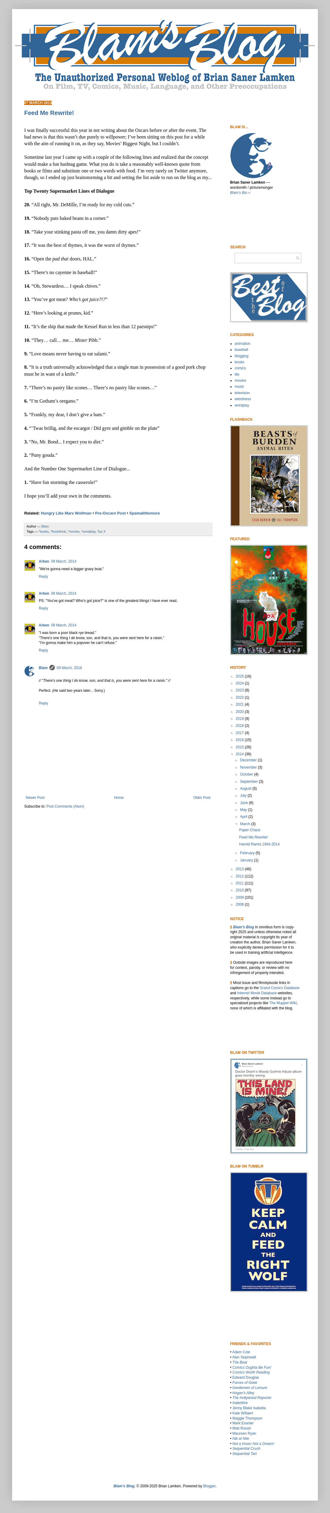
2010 (240, 890)
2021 (240, 704)
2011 (240, 883)
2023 (240, 690)
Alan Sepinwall (244, 1357)
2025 (240, 676)
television (242, 393)
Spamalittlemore (144, 513)
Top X (101, 531)
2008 (240, 904)
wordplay (242, 405)
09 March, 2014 (63, 561)
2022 (240, 697)
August (246, 788)
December (249, 760)
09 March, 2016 (69, 668)
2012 (240, 876)
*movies (73, 531)
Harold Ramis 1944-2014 (259, 844)
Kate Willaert (243, 1413)
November (249, 767)
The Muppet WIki (283, 1003)
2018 (240, 726)
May (244, 810)
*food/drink (58, 531)
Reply (43, 576)
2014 (240, 754)
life (237, 374)
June (244, 803)
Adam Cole (241, 1352)
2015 (240, 747)
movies (240, 380)
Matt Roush (242, 1428)
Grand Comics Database (279, 988)
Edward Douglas (246, 1377)
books (239, 362)
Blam (43, 668)
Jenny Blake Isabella (249, 1408)
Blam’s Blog (243, 927)
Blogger (209, 1486)
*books (44, 531)
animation (242, 343)
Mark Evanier (243, 1423)
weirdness (243, 399)
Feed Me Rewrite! (253, 837)
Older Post (201, 798)
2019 (240, 719)
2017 (240, 733)
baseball (241, 350)
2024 (240, 683)
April (244, 817)
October (247, 774)
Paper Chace (249, 830)
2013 (240, 869)
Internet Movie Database (257, 993)
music (239, 386)
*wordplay (88, 531)
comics (240, 368)
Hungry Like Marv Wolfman (66, 513)
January (247, 860)
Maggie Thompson (247, 1418)
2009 (240, 897)
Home (119, 798)
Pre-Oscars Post (110, 513)
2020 (240, 712)
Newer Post (35, 798)
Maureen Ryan (244, 1433)
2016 (240, 740)
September (249, 781)
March (245, 824)
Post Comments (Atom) (65, 806)
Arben (44, 561)
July (244, 795)
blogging (241, 356)
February (248, 853)
